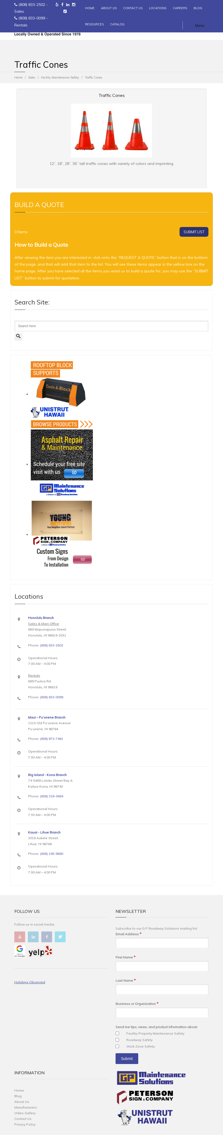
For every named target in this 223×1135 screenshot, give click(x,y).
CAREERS (180, 8)
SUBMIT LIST (194, 232)
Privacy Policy (24, 1124)
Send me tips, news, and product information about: (157, 1027)
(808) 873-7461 (51, 739)
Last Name (126, 980)
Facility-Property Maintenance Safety (155, 1033)
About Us (21, 1102)
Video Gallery (25, 1113)
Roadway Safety (139, 1040)
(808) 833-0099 (31, 18)
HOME (89, 8)
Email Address (128, 934)
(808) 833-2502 (31, 4)
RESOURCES (94, 24)
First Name (126, 957)
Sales (31, 77)
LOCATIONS (157, 8)
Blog (18, 1096)
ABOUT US (109, 8)
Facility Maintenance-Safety (60, 77)
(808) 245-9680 (51, 854)
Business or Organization (137, 1004)
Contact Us (23, 1119)
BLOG (198, 8)
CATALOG (117, 24)
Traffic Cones (112, 95)
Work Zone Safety (140, 1046)
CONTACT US (133, 8)
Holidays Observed (29, 982)
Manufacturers (25, 1107)
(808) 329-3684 (51, 796)
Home (18, 77)
